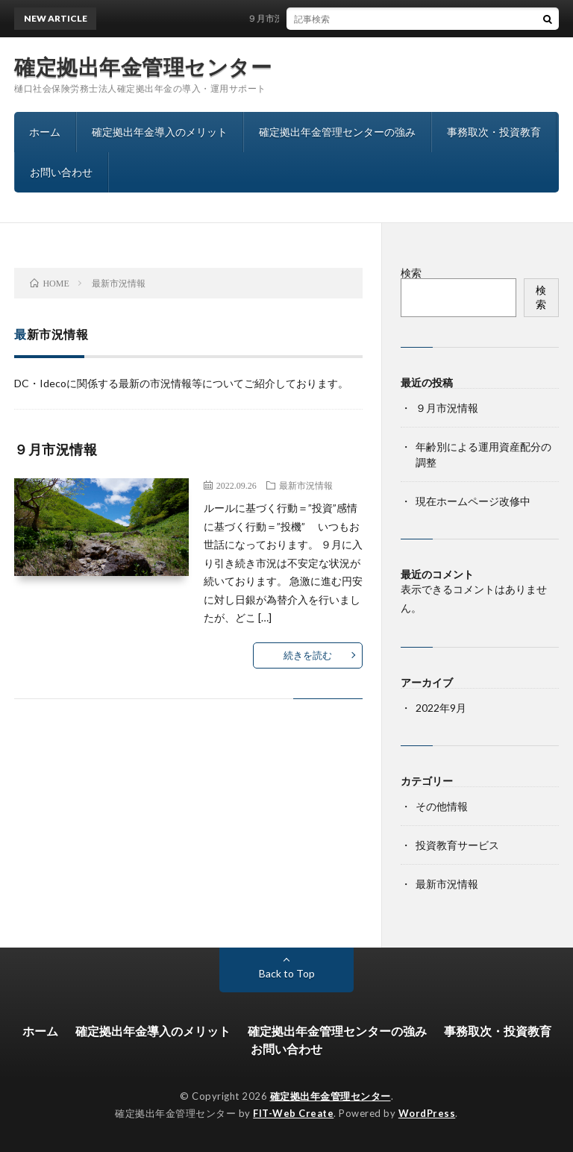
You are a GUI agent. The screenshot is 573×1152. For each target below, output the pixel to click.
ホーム (44, 131)
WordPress (427, 1113)
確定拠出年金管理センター (143, 66)
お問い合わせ (61, 172)
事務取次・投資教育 (494, 131)
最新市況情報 (306, 484)
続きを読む (308, 655)
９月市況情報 (278, 18)
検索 (411, 272)
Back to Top (287, 973)
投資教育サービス (457, 845)
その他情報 (442, 806)
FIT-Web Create (293, 1113)
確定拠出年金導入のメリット (160, 131)
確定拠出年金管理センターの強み (337, 131)
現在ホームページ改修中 (473, 501)
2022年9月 (441, 707)
